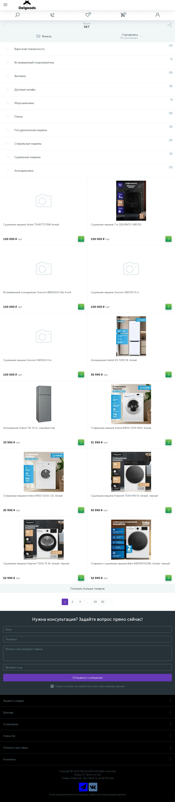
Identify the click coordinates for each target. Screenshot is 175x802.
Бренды (87, 712)
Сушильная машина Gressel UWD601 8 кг (27, 360)
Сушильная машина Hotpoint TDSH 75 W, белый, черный (36, 563)
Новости (87, 736)
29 (95, 601)
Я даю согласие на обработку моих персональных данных (90, 686)
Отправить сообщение (87, 677)
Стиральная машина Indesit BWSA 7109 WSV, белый (121, 427)
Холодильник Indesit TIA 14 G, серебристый (29, 427)
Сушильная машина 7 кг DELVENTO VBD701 (116, 224)
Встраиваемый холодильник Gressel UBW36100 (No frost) (37, 292)
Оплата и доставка (87, 747)
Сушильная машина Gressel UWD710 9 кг (115, 292)
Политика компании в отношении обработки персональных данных (87, 794)
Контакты (87, 759)
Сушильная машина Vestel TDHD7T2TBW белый (31, 224)
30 (102, 601)
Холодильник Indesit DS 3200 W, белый (114, 360)
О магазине (87, 724)
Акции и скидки (87, 700)
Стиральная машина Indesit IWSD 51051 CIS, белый (33, 495)
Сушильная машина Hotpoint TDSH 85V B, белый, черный (124, 495)
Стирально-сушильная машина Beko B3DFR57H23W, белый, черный (130, 563)
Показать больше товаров (87, 588)
